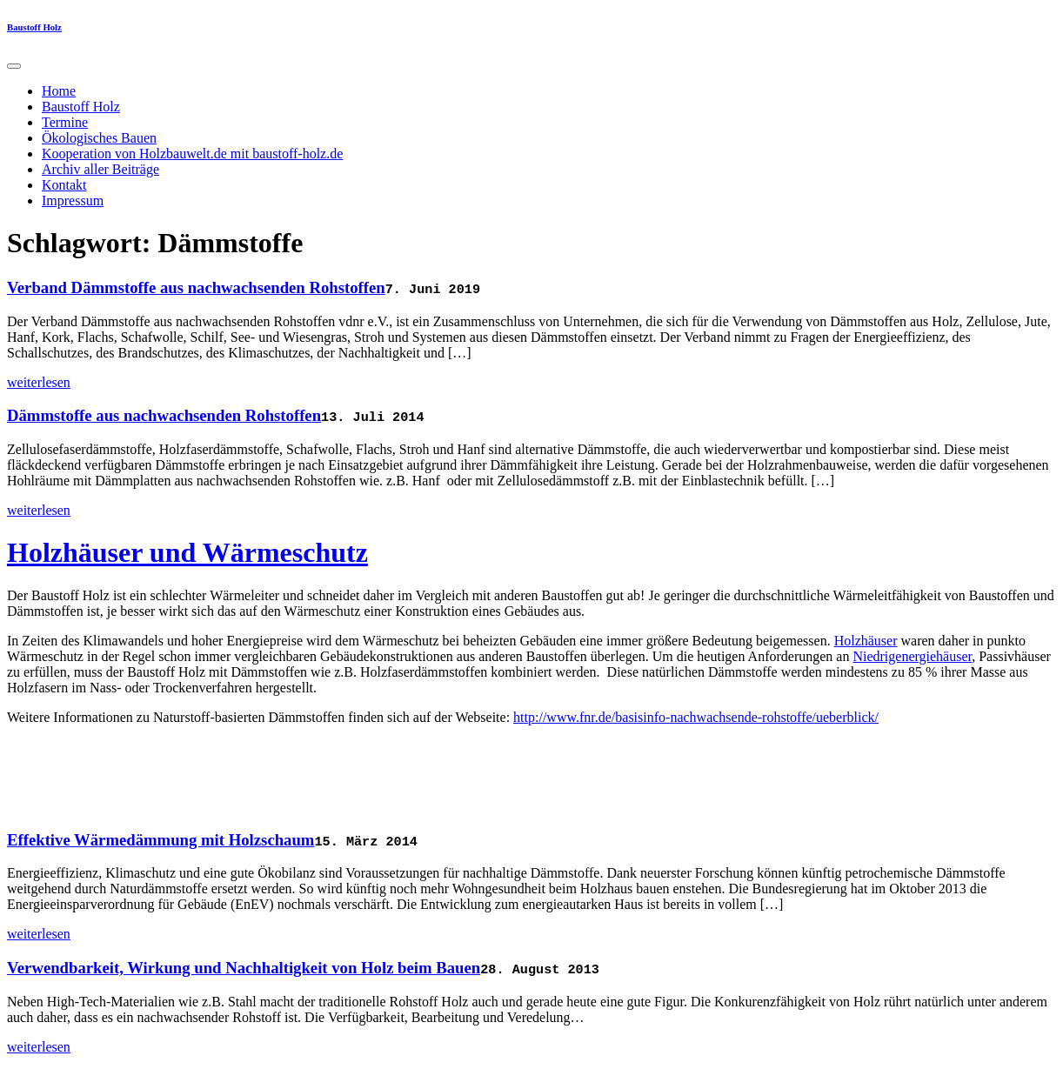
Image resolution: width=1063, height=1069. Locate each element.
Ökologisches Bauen (99, 137)
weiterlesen (38, 382)
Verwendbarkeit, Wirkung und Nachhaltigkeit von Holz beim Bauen (243, 968)
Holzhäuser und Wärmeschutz (187, 552)
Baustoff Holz (34, 27)
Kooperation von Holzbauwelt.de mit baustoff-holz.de (192, 153)
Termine (65, 122)
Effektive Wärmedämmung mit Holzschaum (160, 840)
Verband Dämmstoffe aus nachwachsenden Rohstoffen (196, 287)
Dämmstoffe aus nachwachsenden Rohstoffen (164, 415)
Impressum (73, 200)
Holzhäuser (866, 640)
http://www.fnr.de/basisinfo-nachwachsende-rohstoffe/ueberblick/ (696, 717)
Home (59, 91)
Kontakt (64, 184)
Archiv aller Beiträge (100, 169)
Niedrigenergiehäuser (912, 656)
